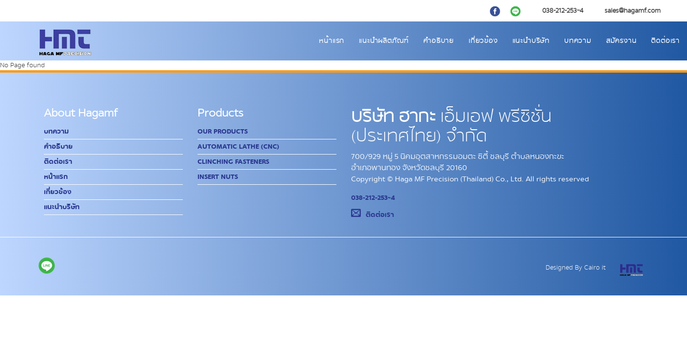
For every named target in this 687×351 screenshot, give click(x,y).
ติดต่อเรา (665, 41)
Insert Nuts (217, 177)
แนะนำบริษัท (531, 41)
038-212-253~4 (373, 198)
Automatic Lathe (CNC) (238, 146)
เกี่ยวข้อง (483, 41)
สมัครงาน (621, 41)
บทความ (577, 41)
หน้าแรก (331, 41)
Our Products (222, 131)
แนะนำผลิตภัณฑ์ (384, 41)
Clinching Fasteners (233, 161)
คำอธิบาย (438, 41)
